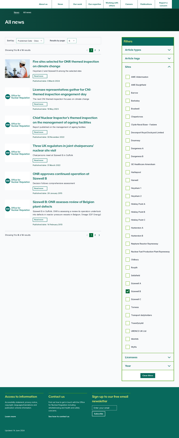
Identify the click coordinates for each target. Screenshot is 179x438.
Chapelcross (137, 116)
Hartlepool (136, 172)
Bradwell (135, 108)
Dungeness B (137, 156)
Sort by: (10, 40)
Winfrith (134, 339)
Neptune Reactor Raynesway (144, 243)
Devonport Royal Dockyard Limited (147, 132)
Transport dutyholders (141, 315)
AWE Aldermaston (139, 77)
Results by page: (57, 40)
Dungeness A (137, 148)
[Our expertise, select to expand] (94, 4)
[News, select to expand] (60, 4)
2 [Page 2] (95, 50)
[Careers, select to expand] (129, 4)
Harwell (134, 180)
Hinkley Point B (138, 212)
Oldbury (135, 259)
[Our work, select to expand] (77, 4)
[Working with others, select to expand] (111, 4)
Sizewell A (136, 283)
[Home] (7, 12)
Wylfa (134, 347)
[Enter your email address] (104, 407)
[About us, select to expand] (43, 4)
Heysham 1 (136, 188)
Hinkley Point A (138, 204)
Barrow (134, 93)
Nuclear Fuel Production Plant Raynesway (150, 251)
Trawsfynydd (137, 323)
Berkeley (135, 101)
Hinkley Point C (138, 220)
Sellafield (135, 275)
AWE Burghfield (138, 85)
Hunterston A (137, 228)
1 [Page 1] (91, 50)
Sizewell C (136, 299)
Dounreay (135, 140)
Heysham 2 (136, 196)
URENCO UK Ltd (138, 331)
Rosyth (134, 267)
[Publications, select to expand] (146, 4)
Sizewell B (136, 291)
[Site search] (175, 4)
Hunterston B (137, 236)
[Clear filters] (147, 375)
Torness (135, 307)
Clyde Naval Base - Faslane (144, 124)
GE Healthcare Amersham (143, 164)
